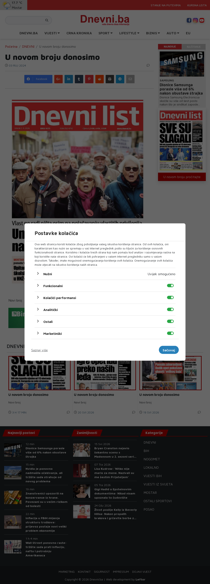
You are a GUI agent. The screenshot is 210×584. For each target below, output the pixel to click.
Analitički (50, 310)
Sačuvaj (169, 350)
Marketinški (52, 333)
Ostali (48, 321)
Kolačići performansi (59, 298)
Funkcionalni (53, 286)
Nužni (47, 274)
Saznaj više (39, 350)
